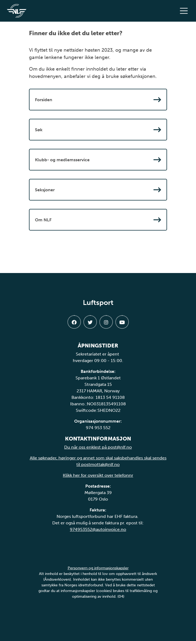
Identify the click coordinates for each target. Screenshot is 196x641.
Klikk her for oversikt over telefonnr (98, 475)
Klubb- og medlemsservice (98, 159)
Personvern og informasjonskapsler (98, 568)
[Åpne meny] (185, 11)
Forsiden (98, 99)
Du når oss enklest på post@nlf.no (98, 447)
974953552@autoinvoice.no (98, 529)
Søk (98, 129)
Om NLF (98, 219)
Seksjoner (98, 189)
